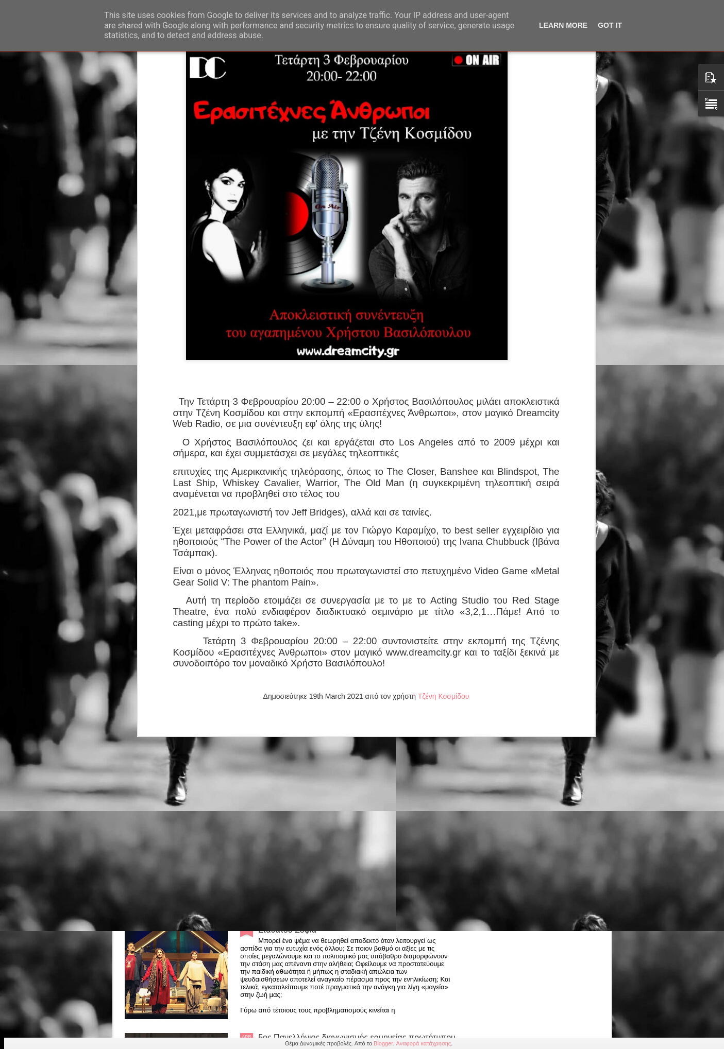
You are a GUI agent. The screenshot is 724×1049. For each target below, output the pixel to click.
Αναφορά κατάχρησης (423, 1043)
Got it (610, 25)
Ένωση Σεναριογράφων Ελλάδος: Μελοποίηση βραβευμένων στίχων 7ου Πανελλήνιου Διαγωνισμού (353, 808)
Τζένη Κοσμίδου (443, 477)
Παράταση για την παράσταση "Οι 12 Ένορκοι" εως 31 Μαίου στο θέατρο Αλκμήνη (351, 691)
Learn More (563, 25)
